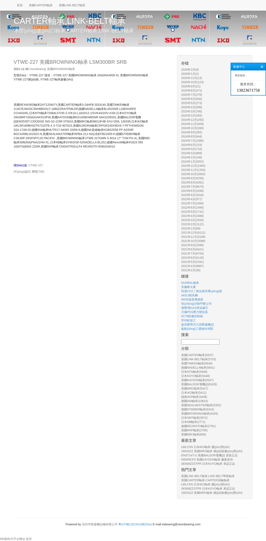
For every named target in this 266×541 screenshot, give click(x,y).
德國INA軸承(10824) (194, 401)
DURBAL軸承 (190, 282)
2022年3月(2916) (192, 220)
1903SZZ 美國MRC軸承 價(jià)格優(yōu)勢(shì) (211, 451)
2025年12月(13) (191, 78)
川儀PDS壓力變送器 (194, 312)
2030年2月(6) (190, 69)
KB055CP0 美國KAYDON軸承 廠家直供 (207, 459)
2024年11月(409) (192, 124)
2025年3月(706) (191, 111)
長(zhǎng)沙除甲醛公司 (196, 303)
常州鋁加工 (188, 320)
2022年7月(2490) (192, 203)
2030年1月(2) (190, 73)
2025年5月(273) (191, 103)
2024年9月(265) (191, 132)
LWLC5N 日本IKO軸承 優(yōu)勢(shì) (205, 447)
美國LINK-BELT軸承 (72, 5)
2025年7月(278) (191, 94)
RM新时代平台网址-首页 (16, 539)
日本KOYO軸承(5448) (195, 376)
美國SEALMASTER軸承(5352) (201, 405)
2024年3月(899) (191, 153)
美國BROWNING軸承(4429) (199, 413)
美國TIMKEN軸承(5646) (196, 363)
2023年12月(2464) (193, 165)
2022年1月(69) (190, 228)
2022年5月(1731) (192, 211)
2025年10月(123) (192, 82)
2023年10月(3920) (193, 174)
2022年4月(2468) (192, 216)
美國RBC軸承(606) (193, 434)
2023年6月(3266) (192, 190)
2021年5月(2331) (192, 261)
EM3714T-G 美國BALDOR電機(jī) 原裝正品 (209, 455)
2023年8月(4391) (192, 182)
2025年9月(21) (190, 86)
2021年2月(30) (190, 270)
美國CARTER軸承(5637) (197, 355)
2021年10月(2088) (193, 241)
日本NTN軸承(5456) (194, 371)
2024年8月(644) (191, 136)
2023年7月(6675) (192, 186)
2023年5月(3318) (192, 195)
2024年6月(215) (191, 144)
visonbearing (38, 69)
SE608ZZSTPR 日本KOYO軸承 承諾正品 (208, 463)
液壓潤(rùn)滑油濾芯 (194, 307)
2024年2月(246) (191, 157)
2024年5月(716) (191, 149)
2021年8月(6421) (192, 249)
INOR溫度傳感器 (192, 299)
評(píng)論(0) (22, 171)
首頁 (20, 5)
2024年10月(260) (192, 128)
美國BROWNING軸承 (61, 69)
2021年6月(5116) (192, 257)
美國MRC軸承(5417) (194, 388)
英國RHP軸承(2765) (194, 430)
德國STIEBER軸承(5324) (197, 409)
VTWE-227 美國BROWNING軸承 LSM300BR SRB (70, 62)
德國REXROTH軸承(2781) (198, 426)
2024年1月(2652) (192, 161)
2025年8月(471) (191, 90)
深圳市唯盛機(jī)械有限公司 (100, 524)
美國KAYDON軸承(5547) (197, 380)
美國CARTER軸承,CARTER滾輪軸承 (205, 480)
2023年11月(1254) (193, 170)
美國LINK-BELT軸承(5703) (198, 359)
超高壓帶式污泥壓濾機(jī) (197, 324)
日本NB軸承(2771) (193, 422)
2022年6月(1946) (192, 207)
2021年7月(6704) (192, 253)
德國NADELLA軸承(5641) (198, 367)
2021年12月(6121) (193, 232)
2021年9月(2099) (192, 245)
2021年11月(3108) (193, 236)
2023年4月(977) (191, 199)
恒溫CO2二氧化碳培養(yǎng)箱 (201, 291)
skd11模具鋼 (189, 295)
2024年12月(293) (192, 119)
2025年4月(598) (191, 107)
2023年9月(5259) (192, 178)
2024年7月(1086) (192, 140)
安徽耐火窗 (188, 287)
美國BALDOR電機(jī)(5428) (199, 384)
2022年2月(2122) (192, 224)
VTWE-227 (36, 165)
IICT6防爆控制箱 (192, 316)
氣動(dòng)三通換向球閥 (197, 328)
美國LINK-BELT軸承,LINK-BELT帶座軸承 (208, 476)
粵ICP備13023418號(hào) (135, 524)
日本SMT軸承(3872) (194, 417)
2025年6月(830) (191, 99)
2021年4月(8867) (192, 266)
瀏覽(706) (38, 171)
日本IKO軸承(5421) (194, 392)
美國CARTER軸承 (41, 5)
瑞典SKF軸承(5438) (194, 396)
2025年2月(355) (191, 115)
